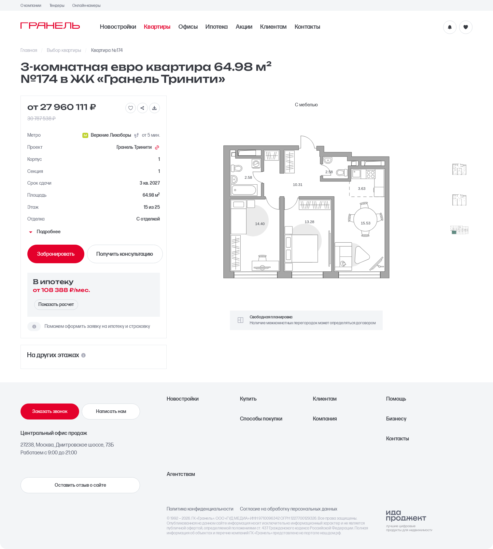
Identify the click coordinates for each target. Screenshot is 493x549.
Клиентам (273, 27)
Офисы (188, 27)
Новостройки (118, 27)
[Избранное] (465, 27)
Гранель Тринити (138, 147)
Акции (244, 27)
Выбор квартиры (64, 50)
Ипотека (216, 27)
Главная (29, 50)
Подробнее (44, 232)
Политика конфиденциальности (200, 509)
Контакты (307, 27)
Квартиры (157, 27)
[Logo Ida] (409, 521)
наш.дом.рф (330, 533)
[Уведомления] (450, 27)
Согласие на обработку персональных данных (288, 509)
